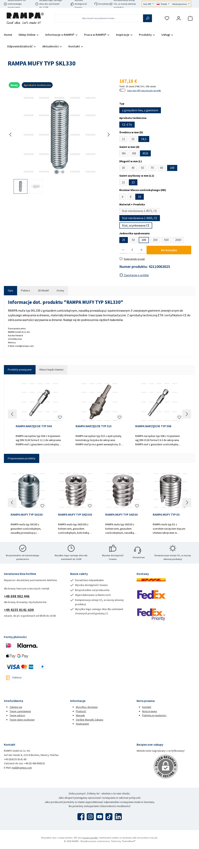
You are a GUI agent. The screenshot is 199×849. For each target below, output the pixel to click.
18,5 (144, 139)
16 (134, 139)
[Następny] (108, 134)
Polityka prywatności (154, 715)
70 (153, 168)
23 (133, 182)
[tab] (10, 290)
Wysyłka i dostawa (87, 707)
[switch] (122, 90)
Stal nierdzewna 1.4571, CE (141, 211)
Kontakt (146, 707)
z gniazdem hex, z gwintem (140, 110)
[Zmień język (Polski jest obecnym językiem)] (163, 4)
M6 (125, 153)
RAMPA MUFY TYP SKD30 (121, 514)
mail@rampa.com (22, 767)
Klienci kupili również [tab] (51, 369)
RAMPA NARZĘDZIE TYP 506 (153, 426)
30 (124, 168)
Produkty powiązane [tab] (20, 369)
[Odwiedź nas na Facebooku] (81, 816)
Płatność (81, 711)
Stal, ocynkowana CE (135, 225)
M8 (135, 153)
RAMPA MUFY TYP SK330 (27, 514)
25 (123, 240)
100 (172, 168)
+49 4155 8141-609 (19, 610)
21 (124, 182)
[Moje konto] (178, 18)
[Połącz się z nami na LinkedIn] (118, 816)
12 (124, 139)
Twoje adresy (17, 715)
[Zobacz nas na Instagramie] (90, 816)
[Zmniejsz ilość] (123, 250)
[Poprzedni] (11, 134)
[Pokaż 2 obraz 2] (62, 171)
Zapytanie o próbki (134, 275)
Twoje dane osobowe (22, 719)
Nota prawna (149, 711)
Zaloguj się (16, 707)
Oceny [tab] (60, 290)
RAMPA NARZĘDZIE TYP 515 (94, 426)
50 (144, 168)
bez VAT (147, 4)
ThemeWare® (128, 841)
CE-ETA (127, 124)
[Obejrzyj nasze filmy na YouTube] (99, 816)
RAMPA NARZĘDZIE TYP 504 (34, 426)
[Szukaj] (147, 18)
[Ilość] (132, 250)
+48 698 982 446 (17, 596)
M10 (145, 153)
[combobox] (99, 18)
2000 (179, 240)
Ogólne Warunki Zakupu (89, 719)
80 (163, 168)
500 (167, 240)
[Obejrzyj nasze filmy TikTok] (109, 816)
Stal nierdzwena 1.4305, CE (139, 218)
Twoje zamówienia (20, 711)
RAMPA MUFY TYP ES (166, 514)
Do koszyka (169, 250)
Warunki (80, 715)
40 (134, 168)
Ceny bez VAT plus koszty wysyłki (144, 90)
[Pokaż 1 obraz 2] (56, 171)
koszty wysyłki (90, 837)
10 (139, 197)
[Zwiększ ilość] (141, 250)
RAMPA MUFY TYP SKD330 (75, 514)
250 (156, 240)
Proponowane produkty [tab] (21, 458)
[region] (59, 143)
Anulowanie (82, 723)
